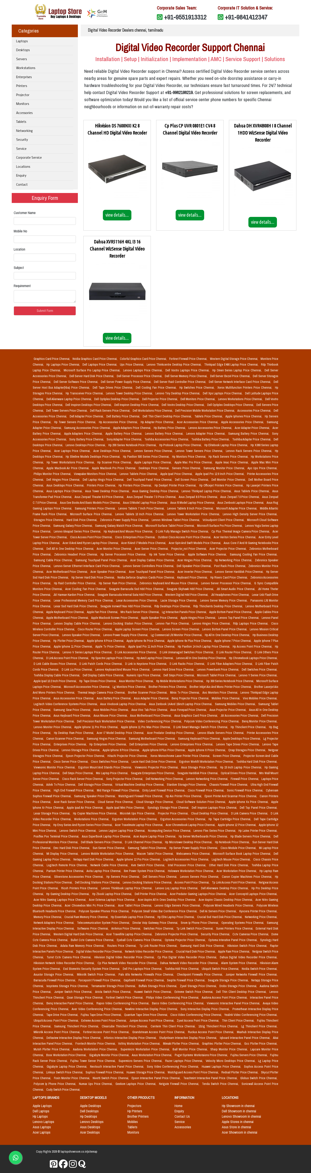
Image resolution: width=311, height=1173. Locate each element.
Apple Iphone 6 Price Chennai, (106, 641)
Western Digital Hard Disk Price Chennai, (79, 934)
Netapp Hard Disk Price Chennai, (94, 859)
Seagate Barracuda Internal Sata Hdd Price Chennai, (130, 595)
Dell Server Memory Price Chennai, (186, 376)
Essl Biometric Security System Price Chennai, (92, 969)
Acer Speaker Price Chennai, (108, 572)
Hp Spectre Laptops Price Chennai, (113, 658)
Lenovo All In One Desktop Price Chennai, (201, 658)
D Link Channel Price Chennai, (144, 842)
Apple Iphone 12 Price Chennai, (237, 825)
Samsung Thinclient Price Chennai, (77, 1026)
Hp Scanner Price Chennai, (114, 462)
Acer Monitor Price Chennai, (115, 549)
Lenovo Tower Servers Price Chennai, (200, 451)
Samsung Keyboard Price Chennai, (199, 739)
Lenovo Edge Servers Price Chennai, (178, 905)
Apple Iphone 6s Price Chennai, (146, 641)
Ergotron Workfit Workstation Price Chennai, (206, 762)
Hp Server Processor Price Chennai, (124, 554)
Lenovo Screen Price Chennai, (181, 629)
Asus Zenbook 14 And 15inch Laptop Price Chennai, (181, 704)
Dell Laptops (41, 1111)
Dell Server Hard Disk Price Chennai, (92, 376)
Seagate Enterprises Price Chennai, (153, 773)
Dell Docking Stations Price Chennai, (98, 882)
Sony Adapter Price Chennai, (125, 439)
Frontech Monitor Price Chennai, (96, 1044)
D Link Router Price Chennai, (234, 652)
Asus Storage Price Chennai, (199, 767)
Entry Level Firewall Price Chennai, (164, 790)
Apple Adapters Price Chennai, (84, 434)
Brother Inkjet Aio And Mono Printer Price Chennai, (221, 687)
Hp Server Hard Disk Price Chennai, (93, 577)
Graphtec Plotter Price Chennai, (222, 1044)
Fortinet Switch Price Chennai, (125, 997)
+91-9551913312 (185, 17)
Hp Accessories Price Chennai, (119, 422)
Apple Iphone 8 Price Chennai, (121, 750)
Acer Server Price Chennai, (152, 549)
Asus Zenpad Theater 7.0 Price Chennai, (152, 497)
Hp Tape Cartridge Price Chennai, (230, 819)
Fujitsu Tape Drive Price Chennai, (101, 1015)
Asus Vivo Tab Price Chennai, (150, 710)
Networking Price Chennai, (261, 917)
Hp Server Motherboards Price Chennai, (204, 836)
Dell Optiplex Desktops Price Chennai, (231, 405)
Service (21, 149)
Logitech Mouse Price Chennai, (232, 859)
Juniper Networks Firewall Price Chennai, (251, 974)
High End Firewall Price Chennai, (74, 790)
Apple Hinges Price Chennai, (198, 618)
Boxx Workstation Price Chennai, (66, 1055)
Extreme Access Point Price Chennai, (104, 1021)
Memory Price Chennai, (48, 917)
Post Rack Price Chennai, (230, 566)
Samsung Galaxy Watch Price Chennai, (119, 526)
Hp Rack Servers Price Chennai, (229, 457)
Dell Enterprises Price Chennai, (149, 744)
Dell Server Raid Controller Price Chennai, (180, 382)
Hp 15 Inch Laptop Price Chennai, (241, 767)
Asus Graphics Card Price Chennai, (196, 716)
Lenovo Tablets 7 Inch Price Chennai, (141, 508)
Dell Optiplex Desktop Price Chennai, (117, 399)
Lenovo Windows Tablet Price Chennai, (176, 520)
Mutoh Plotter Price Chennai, (52, 1049)
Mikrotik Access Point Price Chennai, (57, 1032)
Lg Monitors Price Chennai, (130, 687)
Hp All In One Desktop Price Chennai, (228, 635)
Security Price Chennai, (216, 934)
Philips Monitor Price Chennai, (53, 474)
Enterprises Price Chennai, (71, 744)
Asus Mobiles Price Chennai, (111, 710)
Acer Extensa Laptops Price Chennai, (112, 900)
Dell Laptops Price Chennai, (100, 365)
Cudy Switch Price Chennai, (63, 1090)
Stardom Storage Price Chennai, (187, 785)
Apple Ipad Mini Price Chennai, (126, 808)
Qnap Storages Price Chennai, (247, 750)
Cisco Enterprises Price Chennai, (135, 537)
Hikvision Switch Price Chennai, (247, 946)
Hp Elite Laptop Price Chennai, (176, 917)
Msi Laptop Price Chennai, (112, 773)
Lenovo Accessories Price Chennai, (210, 428)
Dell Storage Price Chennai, (95, 785)
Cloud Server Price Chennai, (116, 802)
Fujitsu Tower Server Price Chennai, (93, 1061)
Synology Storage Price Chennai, (169, 808)
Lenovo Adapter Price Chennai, (206, 434)
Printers (21, 86)
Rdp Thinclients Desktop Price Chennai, (218, 606)
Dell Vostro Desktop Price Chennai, (183, 405)
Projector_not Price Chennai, (189, 549)
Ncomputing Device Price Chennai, (170, 831)
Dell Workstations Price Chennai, (153, 411)
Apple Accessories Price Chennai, (243, 422)
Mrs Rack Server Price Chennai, (140, 612)
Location (19, 249)
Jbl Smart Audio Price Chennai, (236, 589)
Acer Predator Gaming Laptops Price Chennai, (199, 894)
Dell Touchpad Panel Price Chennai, (150, 480)
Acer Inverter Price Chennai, (195, 572)
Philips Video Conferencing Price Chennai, (173, 997)
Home (178, 1105)
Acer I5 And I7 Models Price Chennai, (144, 543)
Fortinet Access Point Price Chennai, (107, 1032)
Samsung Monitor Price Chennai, (224, 468)
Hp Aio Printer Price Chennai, (184, 796)
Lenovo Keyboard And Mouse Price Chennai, (123, 669)
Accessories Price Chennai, (254, 411)
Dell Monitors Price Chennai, (198, 399)
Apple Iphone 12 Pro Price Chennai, (139, 859)
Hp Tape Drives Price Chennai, (98, 681)
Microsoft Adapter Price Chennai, (237, 508)
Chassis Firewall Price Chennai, (229, 785)
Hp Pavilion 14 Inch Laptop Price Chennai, (204, 646)
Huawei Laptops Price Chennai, (222, 1067)
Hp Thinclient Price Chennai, (249, 727)
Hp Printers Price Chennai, (136, 485)
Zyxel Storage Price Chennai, (199, 986)
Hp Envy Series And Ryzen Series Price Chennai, (83, 825)
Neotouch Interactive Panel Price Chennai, (117, 1067)
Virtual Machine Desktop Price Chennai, (140, 785)
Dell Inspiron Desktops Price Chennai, (88, 405)
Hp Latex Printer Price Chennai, (257, 831)
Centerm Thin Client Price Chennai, (174, 1026)
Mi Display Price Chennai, (62, 854)
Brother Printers (138, 1116)
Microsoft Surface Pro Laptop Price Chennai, (93, 370)
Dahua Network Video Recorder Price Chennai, (189, 963)
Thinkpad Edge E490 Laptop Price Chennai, (231, 365)
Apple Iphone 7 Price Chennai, (233, 641)
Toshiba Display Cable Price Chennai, (57, 675)
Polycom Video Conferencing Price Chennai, (212, 721)
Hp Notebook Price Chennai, (233, 842)
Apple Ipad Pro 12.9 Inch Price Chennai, (220, 474)
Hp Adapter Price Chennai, (158, 422)
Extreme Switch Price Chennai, (194, 992)
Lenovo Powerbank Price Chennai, (218, 669)
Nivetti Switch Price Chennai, (111, 1078)
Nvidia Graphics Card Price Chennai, (95, 359)
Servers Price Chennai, (187, 468)
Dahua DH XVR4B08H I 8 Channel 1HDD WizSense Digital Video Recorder (263, 133)
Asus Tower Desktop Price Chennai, (108, 491)
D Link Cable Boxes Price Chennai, (56, 664)
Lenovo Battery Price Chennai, (164, 434)
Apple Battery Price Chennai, (124, 434)
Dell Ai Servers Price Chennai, (219, 911)
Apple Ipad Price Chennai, (177, 474)
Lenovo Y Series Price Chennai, (258, 675)
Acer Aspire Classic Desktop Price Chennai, (226, 900)
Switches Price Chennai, (159, 928)
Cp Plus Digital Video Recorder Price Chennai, (187, 957)
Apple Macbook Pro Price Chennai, (114, 468)
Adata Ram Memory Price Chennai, (83, 946)
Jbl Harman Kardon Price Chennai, (74, 595)
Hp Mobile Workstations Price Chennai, (180, 681)
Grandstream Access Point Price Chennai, (159, 1032)
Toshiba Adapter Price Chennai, (252, 439)
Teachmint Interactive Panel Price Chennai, (211, 1078)
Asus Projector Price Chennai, (228, 710)
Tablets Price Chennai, (209, 416)
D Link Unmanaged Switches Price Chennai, (187, 652)
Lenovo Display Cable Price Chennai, (78, 623)
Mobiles (132, 1121)
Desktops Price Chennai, (154, 468)
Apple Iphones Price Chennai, (244, 416)
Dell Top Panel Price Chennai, (258, 808)
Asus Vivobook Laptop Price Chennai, (123, 704)
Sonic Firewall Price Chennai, (245, 790)
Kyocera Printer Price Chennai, (258, 911)
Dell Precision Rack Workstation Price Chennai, (106, 721)
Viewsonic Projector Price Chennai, (157, 767)
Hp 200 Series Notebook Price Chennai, (132, 445)
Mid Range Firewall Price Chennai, (118, 790)
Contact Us (182, 1116)
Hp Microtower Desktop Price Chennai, (189, 842)
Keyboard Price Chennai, (193, 577)
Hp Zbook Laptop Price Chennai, (112, 894)
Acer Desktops (90, 1132)
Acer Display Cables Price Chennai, (153, 560)
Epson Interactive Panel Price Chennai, (157, 1078)
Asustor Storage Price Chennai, (54, 974)
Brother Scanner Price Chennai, (148, 693)
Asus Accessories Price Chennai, (74, 698)
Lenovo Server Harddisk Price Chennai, (239, 572)
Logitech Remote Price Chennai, (68, 865)
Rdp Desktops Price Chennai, (173, 606)
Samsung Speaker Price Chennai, (95, 796)
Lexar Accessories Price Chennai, (137, 600)
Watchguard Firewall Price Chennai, (141, 796)
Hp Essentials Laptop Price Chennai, (133, 917)
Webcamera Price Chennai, (193, 854)
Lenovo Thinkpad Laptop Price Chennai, (207, 491)
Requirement (22, 285)
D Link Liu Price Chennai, (78, 669)
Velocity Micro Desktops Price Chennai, (231, 1061)
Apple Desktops (90, 1105)
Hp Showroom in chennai (238, 1105)
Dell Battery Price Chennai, (123, 416)
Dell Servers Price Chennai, (161, 877)
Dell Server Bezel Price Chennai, (230, 376)
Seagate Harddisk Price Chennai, (198, 773)
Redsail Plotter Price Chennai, (240, 1072)
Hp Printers (134, 1111)
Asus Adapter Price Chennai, (152, 698)
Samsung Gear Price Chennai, (73, 710)
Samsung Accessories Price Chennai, (87, 428)
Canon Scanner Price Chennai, (65, 739)
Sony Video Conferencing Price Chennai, (173, 1067)
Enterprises (24, 77)
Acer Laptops (41, 1132)
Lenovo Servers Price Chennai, (154, 451)
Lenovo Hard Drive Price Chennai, (174, 669)
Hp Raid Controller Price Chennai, (75, 583)
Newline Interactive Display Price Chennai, (152, 1009)
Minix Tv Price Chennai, (185, 693)
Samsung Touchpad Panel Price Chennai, (102, 560)
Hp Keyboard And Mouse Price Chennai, (129, 531)
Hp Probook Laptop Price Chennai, (181, 445)
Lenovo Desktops (92, 1121)
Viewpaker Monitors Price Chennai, (96, 474)
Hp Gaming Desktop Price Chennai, (68, 894)
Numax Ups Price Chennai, (96, 1084)
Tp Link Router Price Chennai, (159, 946)
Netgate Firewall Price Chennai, (179, 1084)
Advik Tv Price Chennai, (61, 785)
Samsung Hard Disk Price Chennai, (203, 946)
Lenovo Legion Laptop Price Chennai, (122, 831)
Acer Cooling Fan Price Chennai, (86, 589)
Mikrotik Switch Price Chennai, (97, 974)
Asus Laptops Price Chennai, (64, 491)
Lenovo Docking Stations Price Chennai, (148, 882)
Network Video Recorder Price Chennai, (149, 951)
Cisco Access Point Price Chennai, (91, 537)
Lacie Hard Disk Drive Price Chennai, (154, 762)
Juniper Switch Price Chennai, (73, 992)
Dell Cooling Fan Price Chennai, (157, 388)
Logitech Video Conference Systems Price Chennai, (66, 704)
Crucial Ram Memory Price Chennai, (86, 917)
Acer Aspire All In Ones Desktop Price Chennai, (167, 900)
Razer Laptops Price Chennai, (184, 1061)
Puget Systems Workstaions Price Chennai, (202, 1055)
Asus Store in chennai (236, 1127)
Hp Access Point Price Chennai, (253, 646)
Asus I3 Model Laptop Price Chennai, (145, 503)
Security (22, 140)
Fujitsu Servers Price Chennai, (249, 1055)
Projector (22, 95)
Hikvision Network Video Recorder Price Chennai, (65, 963)
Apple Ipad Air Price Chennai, (85, 808)
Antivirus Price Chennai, (126, 928)
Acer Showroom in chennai (239, 1132)
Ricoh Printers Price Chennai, (80, 888)
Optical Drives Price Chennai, (239, 773)
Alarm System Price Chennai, (239, 963)
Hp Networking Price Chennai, (234, 560)
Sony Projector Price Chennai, (125, 779)
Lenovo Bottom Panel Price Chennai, (225, 629)
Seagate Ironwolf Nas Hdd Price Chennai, (126, 606)
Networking (24, 131)
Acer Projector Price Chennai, (228, 549)
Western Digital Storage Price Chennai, (234, 359)
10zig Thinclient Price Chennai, (218, 1026)
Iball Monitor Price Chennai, (191, 1049)
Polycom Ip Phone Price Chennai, (55, 1084)
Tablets (21, 122)
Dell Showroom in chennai (239, 1111)
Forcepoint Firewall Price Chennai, (100, 980)
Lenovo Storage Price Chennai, (81, 750)
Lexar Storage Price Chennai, (52, 813)
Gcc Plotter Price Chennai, (260, 1044)
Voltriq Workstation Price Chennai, (139, 1044)
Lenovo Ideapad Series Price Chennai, (78, 531)
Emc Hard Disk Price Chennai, (72, 848)
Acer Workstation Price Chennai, (237, 871)
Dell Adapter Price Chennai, (87, 416)
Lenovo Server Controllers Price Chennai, (149, 566)
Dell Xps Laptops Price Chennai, (223, 393)
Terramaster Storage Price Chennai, (114, 986)
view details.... (117, 215)
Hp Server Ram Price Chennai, (118, 583)
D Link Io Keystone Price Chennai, (146, 664)
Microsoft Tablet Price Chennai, (217, 675)
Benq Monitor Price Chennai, (260, 721)
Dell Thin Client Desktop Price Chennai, (168, 416)
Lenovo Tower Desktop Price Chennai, (130, 393)
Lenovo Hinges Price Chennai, (212, 623)
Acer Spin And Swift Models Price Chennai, (195, 543)
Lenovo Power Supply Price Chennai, (126, 635)
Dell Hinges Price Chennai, (63, 480)
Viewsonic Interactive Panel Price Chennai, (234, 1003)
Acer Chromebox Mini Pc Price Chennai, (90, 905)
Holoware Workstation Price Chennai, (191, 871)
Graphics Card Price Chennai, (52, 359)
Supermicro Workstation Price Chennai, (146, 1049)
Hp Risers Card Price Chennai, (229, 577)
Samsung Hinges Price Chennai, (107, 739)
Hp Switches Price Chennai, (197, 388)
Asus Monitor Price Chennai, (136, 681)
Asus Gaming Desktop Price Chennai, (156, 491)
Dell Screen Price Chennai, (192, 480)
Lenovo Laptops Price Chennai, (143, 370)
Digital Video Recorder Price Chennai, (99, 951)
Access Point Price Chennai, (192, 882)
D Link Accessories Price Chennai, (136, 652)
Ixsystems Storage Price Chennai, (67, 986)
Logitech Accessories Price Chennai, (186, 859)
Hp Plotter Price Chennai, (69, 641)
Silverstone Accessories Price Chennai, (79, 877)
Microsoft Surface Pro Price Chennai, (220, 526)
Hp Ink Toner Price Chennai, (167, 554)
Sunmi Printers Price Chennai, (235, 928)
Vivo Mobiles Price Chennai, (260, 698)
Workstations (25, 68)
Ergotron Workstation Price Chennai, (135, 819)
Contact (22, 185)
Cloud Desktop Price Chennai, (210, 813)
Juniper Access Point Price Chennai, (152, 1021)
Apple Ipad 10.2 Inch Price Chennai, (55, 681)
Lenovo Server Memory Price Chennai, (224, 600)
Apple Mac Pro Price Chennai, (194, 462)
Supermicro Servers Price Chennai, (141, 1061)
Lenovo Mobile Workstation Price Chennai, (108, 854)
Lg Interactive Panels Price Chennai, (184, 612)
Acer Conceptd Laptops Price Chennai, (253, 894)
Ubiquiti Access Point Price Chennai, (56, 1021)
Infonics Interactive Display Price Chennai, (130, 1038)
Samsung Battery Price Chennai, (249, 434)
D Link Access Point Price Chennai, (68, 658)
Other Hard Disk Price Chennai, (229, 865)
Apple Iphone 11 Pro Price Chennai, (96, 727)
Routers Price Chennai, (122, 946)
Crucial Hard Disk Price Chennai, (196, 951)
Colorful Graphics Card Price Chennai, (143, 359)
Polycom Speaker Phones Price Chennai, (104, 911)
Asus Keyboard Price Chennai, (73, 716)
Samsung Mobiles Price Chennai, (236, 704)
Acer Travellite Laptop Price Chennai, (129, 934)
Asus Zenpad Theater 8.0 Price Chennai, (100, 497)
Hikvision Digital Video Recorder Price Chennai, (125, 957)
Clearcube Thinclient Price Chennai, (125, 1026)
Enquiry (21, 175)
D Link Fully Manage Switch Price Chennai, (183, 531)
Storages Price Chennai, (49, 520)
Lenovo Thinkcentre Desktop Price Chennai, (174, 365)
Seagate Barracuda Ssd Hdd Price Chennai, (137, 589)
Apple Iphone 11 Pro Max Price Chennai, (146, 727)
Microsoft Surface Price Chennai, (91, 514)
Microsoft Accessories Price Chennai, (87, 687)
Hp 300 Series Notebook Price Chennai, (230, 681)
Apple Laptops (42, 1105)
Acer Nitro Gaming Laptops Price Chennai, (60, 900)
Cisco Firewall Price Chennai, (206, 790)
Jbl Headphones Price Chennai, (230, 595)
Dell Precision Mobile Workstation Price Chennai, (205, 411)
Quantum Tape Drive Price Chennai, (146, 1015)
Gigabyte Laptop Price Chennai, (67, 1067)
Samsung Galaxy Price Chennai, (73, 526)
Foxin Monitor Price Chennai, (72, 1078)
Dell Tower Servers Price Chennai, (67, 411)
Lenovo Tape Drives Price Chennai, (238, 744)
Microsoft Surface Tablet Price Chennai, (170, 526)
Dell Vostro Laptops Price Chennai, (188, 370)
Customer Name (25, 212)
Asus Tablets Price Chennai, (252, 491)
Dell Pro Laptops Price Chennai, (143, 969)
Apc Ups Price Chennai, (262, 468)
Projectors (134, 1105)
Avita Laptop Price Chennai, (104, 871)
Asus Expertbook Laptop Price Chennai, (107, 836)
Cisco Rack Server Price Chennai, (83, 779)
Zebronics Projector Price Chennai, (177, 934)
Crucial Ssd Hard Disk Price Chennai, (220, 917)
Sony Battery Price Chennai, (87, 439)
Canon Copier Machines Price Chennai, (247, 877)
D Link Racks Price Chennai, (188, 664)
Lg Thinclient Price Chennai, (259, 1026)
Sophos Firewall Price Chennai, (105, 1072)
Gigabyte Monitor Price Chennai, (109, 1055)
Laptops (22, 41)
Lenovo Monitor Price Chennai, (53, 727)
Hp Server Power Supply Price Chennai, (194, 848)
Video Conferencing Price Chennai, (160, 721)
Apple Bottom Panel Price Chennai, (231, 612)
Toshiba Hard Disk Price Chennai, (256, 762)
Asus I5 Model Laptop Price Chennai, (193, 503)
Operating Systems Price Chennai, (243, 923)
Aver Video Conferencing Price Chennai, (97, 1009)
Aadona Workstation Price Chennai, (96, 1049)
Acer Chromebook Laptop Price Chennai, (191, 825)
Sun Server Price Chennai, (109, 848)
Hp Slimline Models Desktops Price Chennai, (93, 457)
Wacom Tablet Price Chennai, (156, 854)
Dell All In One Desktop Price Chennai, (70, 549)
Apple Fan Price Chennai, (103, 612)
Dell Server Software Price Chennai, (76, 382)
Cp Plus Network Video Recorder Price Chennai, (128, 963)
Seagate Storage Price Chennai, (229, 980)
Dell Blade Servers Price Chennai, (102, 842)
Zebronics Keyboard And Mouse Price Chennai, (169, 583)
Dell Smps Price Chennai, (179, 675)
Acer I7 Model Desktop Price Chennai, (121, 733)
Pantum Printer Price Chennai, (65, 871)
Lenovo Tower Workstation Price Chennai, (194, 514)
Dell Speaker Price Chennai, (194, 566)
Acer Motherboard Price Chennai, (67, 572)
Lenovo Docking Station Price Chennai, (129, 623)
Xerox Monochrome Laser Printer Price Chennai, (180, 756)
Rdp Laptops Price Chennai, (251, 623)
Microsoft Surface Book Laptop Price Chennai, (242, 854)
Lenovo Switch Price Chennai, (78, 831)
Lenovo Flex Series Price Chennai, (215, 831)
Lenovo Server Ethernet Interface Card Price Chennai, (87, 566)
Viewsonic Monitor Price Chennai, (55, 767)
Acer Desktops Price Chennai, (112, 451)
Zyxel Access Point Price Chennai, (198, 1021)
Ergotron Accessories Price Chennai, (183, 819)
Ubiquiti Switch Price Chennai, (221, 969)
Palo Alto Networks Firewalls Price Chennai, (147, 974)
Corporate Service (29, 158)
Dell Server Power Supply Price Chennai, (126, 382)
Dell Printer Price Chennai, (151, 894)
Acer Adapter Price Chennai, (253, 428)
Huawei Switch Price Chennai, (153, 992)
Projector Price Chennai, (173, 813)
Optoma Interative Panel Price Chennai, (233, 940)
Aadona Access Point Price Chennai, (225, 997)
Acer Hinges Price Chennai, (195, 560)
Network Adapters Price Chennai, (54, 923)
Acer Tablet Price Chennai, (135, 905)
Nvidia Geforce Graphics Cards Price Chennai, (146, 577)
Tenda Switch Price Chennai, (221, 1084)
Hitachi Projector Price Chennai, (128, 756)
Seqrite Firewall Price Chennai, (186, 980)
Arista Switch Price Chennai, (113, 992)
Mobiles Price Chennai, (226, 698)
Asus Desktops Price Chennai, (65, 485)
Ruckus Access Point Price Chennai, (211, 1032)
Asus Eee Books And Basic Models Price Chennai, (90, 503)
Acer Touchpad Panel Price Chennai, (152, 572)
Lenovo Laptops (43, 1121)
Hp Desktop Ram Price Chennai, (74, 733)
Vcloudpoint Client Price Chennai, (224, 520)
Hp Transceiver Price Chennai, (85, 393)
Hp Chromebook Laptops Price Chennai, (253, 658)
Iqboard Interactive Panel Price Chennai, (245, 1038)
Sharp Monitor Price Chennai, (229, 1049)
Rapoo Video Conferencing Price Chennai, (123, 1003)
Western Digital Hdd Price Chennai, (187, 595)
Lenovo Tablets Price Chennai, (139, 474)
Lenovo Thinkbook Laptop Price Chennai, (127, 888)
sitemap (92, 1152)
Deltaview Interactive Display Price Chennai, (74, 1038)
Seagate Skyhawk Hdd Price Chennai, (191, 589)
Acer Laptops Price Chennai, (73, 451)
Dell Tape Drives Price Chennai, (113, 388)
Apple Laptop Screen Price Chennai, (138, 629)
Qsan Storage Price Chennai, (85, 997)
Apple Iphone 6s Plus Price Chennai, (190, 641)
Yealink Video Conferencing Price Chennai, (250, 1015)
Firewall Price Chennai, (245, 779)
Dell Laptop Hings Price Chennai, (104, 480)
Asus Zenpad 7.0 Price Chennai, (240, 497)
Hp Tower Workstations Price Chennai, (71, 462)
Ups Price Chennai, (132, 365)
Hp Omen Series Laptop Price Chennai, (237, 370)
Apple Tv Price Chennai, (111, 646)
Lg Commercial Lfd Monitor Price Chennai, (177, 635)
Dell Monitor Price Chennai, (229, 480)
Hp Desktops (88, 1116)
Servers (21, 59)
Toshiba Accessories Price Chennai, (167, 439)
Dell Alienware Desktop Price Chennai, (225, 888)
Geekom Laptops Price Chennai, (136, 1084)
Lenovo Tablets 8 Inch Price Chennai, (190, 508)
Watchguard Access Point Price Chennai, (193, 1072)
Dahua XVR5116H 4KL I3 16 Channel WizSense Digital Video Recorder (117, 249)
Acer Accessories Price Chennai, (198, 422)
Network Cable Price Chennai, (109, 865)
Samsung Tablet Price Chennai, (148, 848)
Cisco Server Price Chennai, (71, 762)
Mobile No (20, 231)
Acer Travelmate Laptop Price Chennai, (139, 825)
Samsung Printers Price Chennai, (96, 508)
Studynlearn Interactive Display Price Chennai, (188, 1038)
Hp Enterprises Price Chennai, (108, 744)
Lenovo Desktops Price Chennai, (86, 445)
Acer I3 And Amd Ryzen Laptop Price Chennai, (91, 543)
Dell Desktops (89, 1111)
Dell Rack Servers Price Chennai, (110, 411)
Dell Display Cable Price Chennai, (104, 675)
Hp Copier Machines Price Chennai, (95, 813)
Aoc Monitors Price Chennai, (220, 693)
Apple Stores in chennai (237, 1121)
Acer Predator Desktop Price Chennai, (171, 733)
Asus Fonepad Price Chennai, (188, 710)
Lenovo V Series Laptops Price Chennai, (88, 652)
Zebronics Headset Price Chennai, (76, 554)
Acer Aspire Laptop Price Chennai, (155, 836)
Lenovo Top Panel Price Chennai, (239, 618)
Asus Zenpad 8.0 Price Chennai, (199, 497)
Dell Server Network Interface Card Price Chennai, (240, 382)
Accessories (24, 113)
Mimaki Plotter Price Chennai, (181, 1044)
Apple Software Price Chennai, (208, 554)
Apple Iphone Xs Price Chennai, (249, 802)
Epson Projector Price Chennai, (86, 756)
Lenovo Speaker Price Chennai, (82, 635)
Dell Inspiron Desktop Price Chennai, (137, 405)
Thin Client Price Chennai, (238, 1021)
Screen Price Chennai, (227, 756)
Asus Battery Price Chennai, (114, 698)
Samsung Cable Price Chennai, (54, 560)
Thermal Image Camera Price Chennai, (101, 693)
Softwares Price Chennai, (93, 928)
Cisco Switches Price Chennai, (110, 762)
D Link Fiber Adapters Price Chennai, (230, 664)
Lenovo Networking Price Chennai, (207, 779)
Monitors (22, 104)
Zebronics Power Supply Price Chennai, (125, 520)
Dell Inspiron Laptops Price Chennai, (215, 808)
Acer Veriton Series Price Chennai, (235, 537)
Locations (23, 167)
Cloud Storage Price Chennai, (155, 802)
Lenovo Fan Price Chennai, (173, 623)
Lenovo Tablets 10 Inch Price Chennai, (140, 514)
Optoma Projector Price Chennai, (186, 940)
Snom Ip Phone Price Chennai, (200, 923)
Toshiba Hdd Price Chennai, (182, 969)
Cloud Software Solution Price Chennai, (201, 802)
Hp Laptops (40, 1116)
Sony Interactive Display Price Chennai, (205, 1009)
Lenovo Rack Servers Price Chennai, (249, 451)
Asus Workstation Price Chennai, (152, 1055)
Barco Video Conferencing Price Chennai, (178, 1003)
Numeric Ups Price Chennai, (144, 675)
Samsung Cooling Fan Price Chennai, (254, 554)
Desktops (23, 50)
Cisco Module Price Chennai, (239, 848)
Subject (19, 267)
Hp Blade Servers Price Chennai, (251, 836)
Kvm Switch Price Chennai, (148, 865)
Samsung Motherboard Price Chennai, (152, 739)
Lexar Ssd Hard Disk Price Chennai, (76, 606)
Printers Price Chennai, (102, 485)
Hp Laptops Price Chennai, (63, 365)
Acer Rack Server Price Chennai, (75, 802)
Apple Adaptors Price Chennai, (132, 428)
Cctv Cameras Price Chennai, (251, 934)
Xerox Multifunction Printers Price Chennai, (245, 388)
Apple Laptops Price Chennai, (153, 462)
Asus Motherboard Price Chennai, (151, 716)
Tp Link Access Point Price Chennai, (234, 882)
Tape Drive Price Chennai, (62, 1015)
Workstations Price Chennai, (92, 819)
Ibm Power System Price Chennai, (145, 871)
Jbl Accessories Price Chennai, (240, 716)
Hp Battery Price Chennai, (170, 428)
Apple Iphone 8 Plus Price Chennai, (164, 750)
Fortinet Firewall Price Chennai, (188, 359)
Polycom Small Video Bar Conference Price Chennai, (165, 911)
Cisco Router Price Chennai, (95, 629)
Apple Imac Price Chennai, (232, 462)
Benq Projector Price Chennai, (191, 698)
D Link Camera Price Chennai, (250, 813)
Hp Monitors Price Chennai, (189, 457)
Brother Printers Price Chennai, (168, 687)
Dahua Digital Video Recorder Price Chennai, (248, 957)
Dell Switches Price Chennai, (259, 669)
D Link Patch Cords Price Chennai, (101, 664)
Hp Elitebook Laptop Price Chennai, (226, 445)
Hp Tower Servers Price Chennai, (75, 422)
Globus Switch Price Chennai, (258, 1078)
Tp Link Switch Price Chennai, (195, 928)
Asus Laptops (42, 1127)
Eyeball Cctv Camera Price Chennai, (140, 940)
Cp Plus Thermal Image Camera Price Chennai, (241, 531)
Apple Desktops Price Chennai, (242, 739)
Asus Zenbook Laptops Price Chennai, (241, 503)
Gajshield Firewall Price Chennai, (144, 980)
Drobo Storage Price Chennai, (238, 986)
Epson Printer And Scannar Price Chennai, (231, 796)
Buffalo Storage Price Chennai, (158, 986)
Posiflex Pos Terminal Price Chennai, (57, 836)
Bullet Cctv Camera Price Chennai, (93, 940)
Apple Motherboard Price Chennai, (67, 618)
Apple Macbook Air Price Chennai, (68, 468)
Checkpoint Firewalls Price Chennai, (200, 974)
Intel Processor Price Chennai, (187, 865)
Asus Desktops (90, 1127)
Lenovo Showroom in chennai (241, 1116)
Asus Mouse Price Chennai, (111, 716)
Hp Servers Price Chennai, (123, 877)
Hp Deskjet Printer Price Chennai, (176, 485)
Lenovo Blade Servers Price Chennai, (221, 733)
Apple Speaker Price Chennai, (160, 618)
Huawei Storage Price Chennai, (146, 1072)
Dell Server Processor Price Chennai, (140, 376)
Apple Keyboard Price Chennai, (65, 612)
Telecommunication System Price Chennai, (104, 923)
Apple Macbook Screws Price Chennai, (115, 618)
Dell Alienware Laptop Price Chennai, (69, 399)
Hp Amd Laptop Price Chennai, (155, 658)
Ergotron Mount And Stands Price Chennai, (105, 767)
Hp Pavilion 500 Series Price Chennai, (146, 457)
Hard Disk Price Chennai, (82, 520)
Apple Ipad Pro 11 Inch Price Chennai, (152, 646)
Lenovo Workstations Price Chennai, (240, 399)
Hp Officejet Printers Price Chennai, (222, 485)
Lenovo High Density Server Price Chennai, (250, 514)
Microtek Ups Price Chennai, (138, 813)
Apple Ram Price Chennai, (234, 951)
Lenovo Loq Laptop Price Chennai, (177, 888)
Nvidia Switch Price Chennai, (259, 969)
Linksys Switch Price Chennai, (65, 1072)
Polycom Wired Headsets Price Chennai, (229, 905)
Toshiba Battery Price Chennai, (210, 439)
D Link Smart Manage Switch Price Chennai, (201, 727)
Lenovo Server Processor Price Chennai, (226, 583)
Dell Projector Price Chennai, (160, 399)
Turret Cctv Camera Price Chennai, (69, 957)
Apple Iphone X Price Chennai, (207, 750)
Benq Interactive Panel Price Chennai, (70, 1003)
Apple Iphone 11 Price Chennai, (74, 646)
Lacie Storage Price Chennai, (179, 600)
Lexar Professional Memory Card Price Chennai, (84, 600)
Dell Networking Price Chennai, (165, 779)
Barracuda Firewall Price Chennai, (55, 980)
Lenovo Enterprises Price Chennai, (192, 744)
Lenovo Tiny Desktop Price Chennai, (178, 393)
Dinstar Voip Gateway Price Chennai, (155, 923)
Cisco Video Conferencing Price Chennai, (196, 1015)
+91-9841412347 (246, 17)
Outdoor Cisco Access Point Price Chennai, (185, 537)
